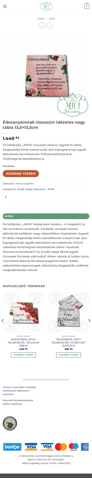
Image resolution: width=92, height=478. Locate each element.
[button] (5, 6)
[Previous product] (49, 25)
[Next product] (42, 25)
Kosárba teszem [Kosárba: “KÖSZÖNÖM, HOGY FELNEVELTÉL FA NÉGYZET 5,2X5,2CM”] (69, 354)
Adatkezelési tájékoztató (16, 390)
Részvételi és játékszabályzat (18, 400)
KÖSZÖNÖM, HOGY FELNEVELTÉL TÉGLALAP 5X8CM (23, 342)
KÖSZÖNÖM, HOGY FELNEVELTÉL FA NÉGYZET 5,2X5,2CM (69, 342)
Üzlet (52, 18)
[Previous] (3, 328)
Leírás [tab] (9, 216)
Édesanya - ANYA (44, 189)
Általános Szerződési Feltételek (19, 387)
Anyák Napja (24, 189)
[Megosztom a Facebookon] (6, 197)
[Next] (89, 328)
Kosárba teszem (21, 173)
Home (41, 18)
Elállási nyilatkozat (12, 404)
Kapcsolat (8, 394)
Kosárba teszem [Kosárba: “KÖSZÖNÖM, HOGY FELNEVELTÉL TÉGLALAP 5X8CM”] (23, 354)
